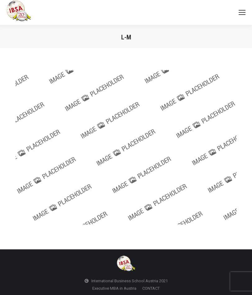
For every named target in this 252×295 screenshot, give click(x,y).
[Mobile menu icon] (242, 12)
